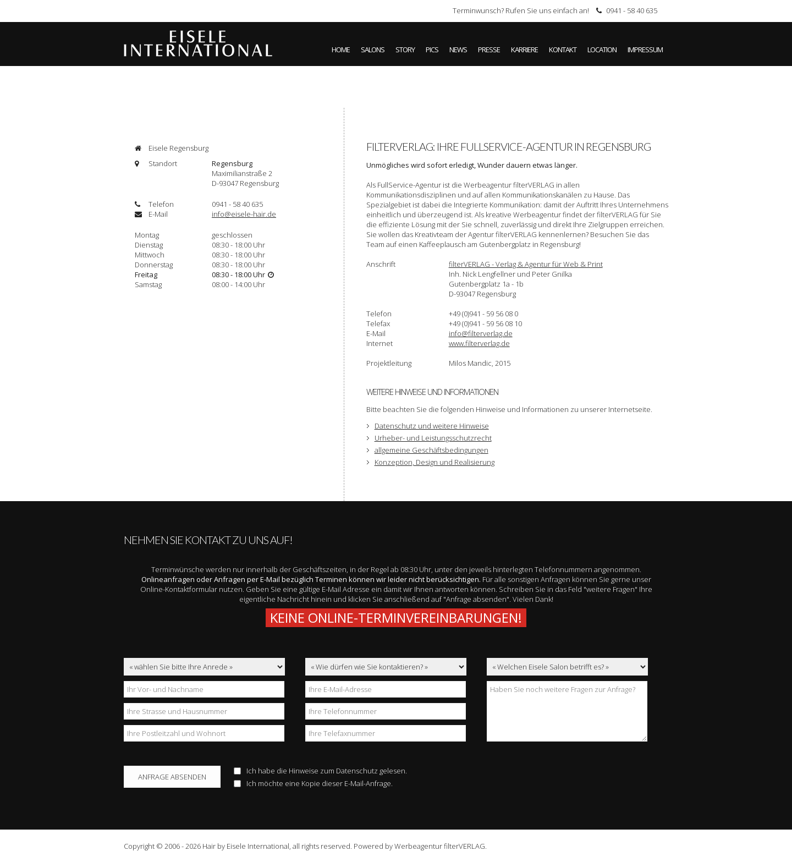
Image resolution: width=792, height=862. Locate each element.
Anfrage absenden (172, 777)
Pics (432, 49)
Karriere (524, 49)
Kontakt (562, 49)
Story (405, 49)
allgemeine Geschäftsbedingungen (431, 450)
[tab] (234, 148)
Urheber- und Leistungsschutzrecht (433, 438)
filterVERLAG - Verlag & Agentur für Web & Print (526, 264)
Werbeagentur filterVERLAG (439, 846)
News (458, 49)
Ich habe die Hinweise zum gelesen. (320, 771)
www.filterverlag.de (479, 343)
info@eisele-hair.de (244, 214)
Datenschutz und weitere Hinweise (432, 426)
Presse (489, 49)
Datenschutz (357, 771)
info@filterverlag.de (481, 333)
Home (341, 49)
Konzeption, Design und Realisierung (434, 462)
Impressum (645, 49)
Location (602, 49)
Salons (372, 49)
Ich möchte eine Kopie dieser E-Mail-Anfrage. (313, 783)
